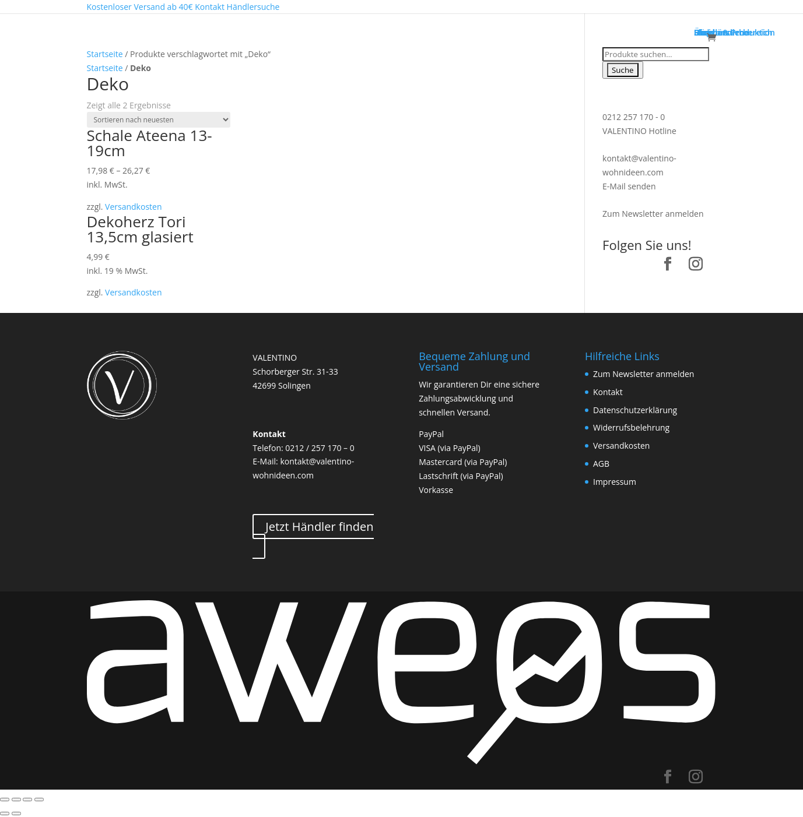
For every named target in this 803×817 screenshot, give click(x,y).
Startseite (105, 53)
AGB (601, 463)
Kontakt (608, 391)
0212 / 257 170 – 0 (319, 447)
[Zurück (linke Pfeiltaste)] (4, 813)
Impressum (614, 481)
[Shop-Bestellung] (158, 120)
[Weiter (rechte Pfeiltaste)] (16, 813)
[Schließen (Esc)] (4, 799)
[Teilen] (16, 799)
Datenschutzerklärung (635, 409)
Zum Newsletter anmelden (652, 213)
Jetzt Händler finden (319, 526)
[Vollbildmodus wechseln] (27, 799)
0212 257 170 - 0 (633, 116)
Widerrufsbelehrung (631, 427)
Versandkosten (133, 206)
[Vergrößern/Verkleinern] (39, 799)
